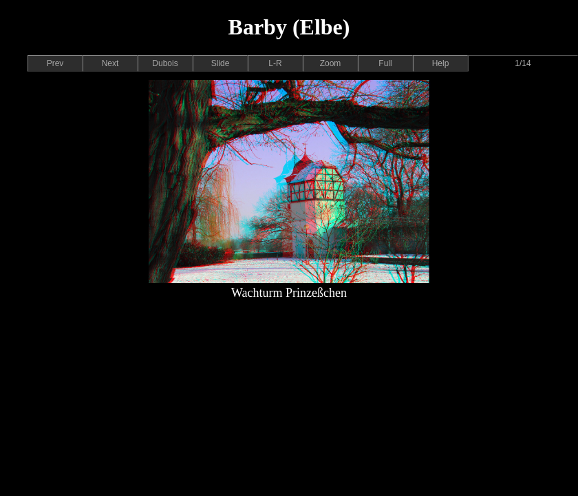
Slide (220, 63)
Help (440, 63)
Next (110, 63)
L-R (274, 63)
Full (385, 63)
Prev (55, 63)
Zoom (330, 63)
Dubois (165, 63)
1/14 (523, 63)
